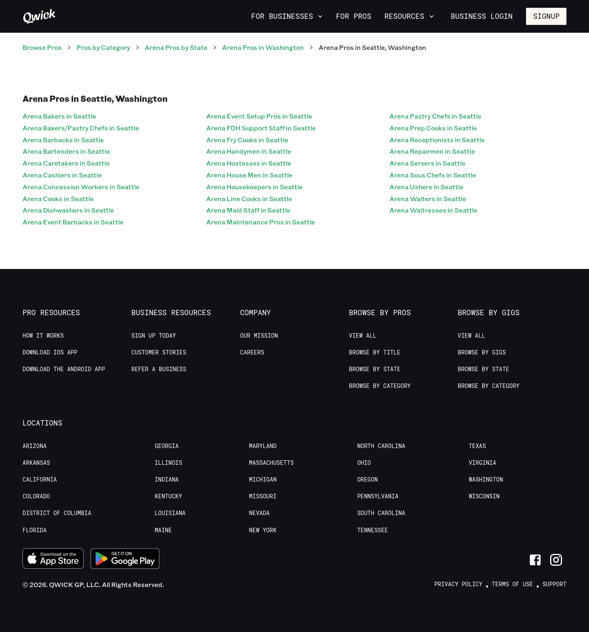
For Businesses (287, 16)
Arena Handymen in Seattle (248, 151)
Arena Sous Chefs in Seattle (432, 174)
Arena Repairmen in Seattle (432, 151)
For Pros (353, 16)
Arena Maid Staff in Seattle (248, 210)
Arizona (34, 446)
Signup (546, 16)
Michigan (263, 479)
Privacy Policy (458, 584)
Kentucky (168, 496)
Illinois (168, 462)
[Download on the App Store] (53, 559)
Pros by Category (103, 47)
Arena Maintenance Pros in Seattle (260, 221)
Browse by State (374, 369)
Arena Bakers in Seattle (59, 116)
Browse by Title (374, 352)
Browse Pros (42, 47)
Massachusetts (271, 462)
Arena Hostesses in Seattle (248, 163)
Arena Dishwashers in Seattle (68, 210)
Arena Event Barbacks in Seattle (73, 221)
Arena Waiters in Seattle (427, 198)
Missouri (263, 496)
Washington (486, 479)
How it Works (43, 335)
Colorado (36, 496)
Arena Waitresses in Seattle (433, 210)
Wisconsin (484, 496)
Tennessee (372, 530)
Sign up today (153, 335)
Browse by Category (380, 386)
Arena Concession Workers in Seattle (80, 186)
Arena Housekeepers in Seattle (254, 186)
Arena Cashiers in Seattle (62, 174)
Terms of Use (512, 584)
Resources (410, 16)
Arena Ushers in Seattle (426, 186)
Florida (34, 530)
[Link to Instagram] (556, 559)
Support (554, 584)
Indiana (167, 479)
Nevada (259, 513)
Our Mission (259, 335)
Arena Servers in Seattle (427, 163)
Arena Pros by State (176, 47)
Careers (252, 352)
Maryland (263, 446)
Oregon (367, 479)
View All (362, 335)
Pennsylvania (377, 496)
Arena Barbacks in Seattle (63, 139)
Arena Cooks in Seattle (58, 198)
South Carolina (381, 513)
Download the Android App (63, 369)
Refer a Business (158, 369)
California (39, 479)
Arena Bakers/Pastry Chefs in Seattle (80, 127)
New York (263, 530)
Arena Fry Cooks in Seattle (247, 139)
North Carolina (381, 446)
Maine (163, 530)
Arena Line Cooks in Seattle (249, 198)
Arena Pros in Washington (263, 47)
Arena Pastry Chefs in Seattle (435, 116)
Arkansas (36, 462)
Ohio (364, 462)
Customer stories (158, 352)
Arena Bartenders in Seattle (66, 151)
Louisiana (170, 513)
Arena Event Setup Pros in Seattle (259, 116)
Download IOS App (49, 352)
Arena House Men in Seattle (249, 174)
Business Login (482, 16)
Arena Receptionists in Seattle (437, 139)
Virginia (482, 462)
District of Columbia (56, 513)
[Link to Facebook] (535, 559)
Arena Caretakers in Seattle (66, 163)
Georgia (167, 446)
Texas (477, 446)
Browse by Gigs (482, 352)
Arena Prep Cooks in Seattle (433, 127)
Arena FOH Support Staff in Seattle (261, 127)
